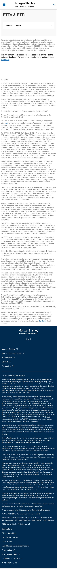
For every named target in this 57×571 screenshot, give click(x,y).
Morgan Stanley (8, 349)
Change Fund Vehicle (13, 25)
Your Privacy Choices (10, 537)
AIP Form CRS (8, 563)
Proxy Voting (7, 550)
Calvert (5, 362)
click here (5, 60)
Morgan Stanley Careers (12, 353)
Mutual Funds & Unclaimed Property (15, 546)
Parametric (6, 366)
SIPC (42, 482)
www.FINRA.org (24, 393)
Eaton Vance (7, 358)
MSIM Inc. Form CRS (11, 559)
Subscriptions (7, 529)
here (6, 123)
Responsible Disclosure (40, 510)
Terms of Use (7, 542)
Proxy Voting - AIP (9, 554)
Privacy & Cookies (8, 533)
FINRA (36, 482)
